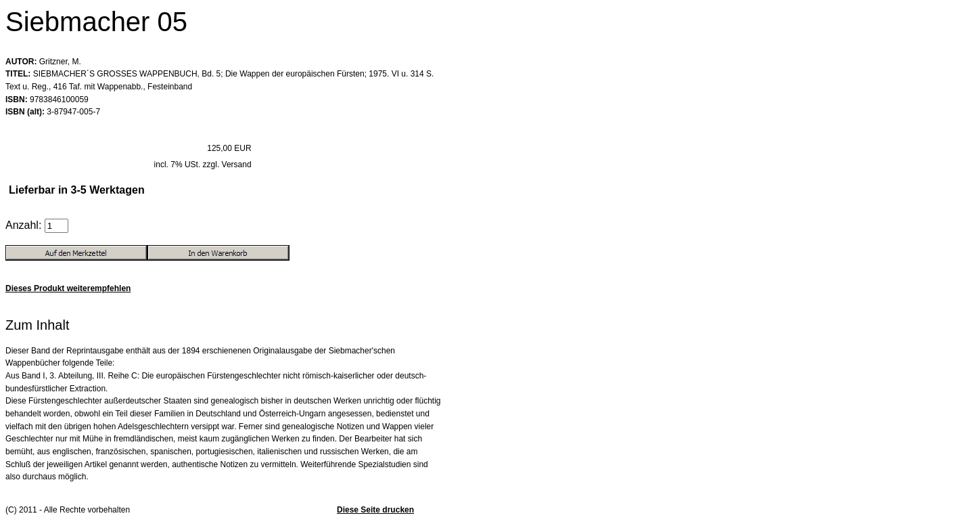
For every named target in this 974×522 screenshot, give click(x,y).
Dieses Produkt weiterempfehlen (68, 288)
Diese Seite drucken (375, 510)
